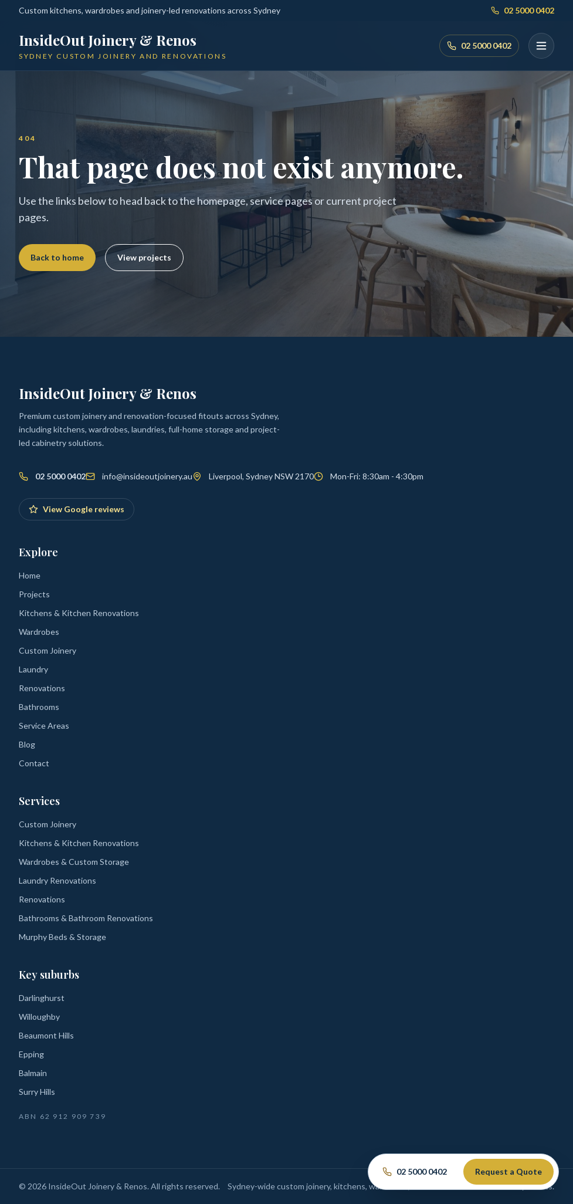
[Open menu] (541, 46)
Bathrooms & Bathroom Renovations (86, 918)
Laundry (33, 669)
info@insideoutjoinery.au (147, 476)
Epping (31, 1054)
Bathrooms (39, 707)
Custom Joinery (47, 650)
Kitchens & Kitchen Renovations (79, 613)
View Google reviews (76, 509)
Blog (27, 744)
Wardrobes (39, 632)
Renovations (42, 688)
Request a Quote (508, 1171)
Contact (34, 763)
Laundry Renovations (57, 880)
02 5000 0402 (522, 10)
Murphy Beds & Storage (62, 937)
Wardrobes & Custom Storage (74, 862)
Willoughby (39, 1017)
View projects (144, 257)
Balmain (33, 1073)
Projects (34, 594)
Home (29, 575)
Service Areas (44, 725)
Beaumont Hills (46, 1035)
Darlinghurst (42, 998)
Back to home (57, 257)
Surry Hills (37, 1092)
